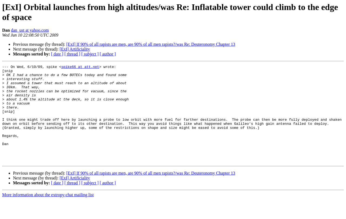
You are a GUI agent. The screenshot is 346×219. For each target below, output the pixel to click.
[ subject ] (90, 54)
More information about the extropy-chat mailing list (48, 214)
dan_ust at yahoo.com (30, 30)
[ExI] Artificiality (74, 49)
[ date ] (57, 54)
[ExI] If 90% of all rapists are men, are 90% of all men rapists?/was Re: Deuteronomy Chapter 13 (150, 44)
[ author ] (108, 54)
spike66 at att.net (80, 67)
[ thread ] (72, 54)
